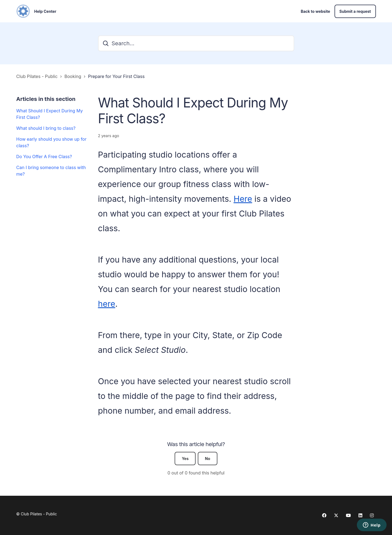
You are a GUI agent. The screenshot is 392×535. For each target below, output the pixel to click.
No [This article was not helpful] (207, 458)
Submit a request (355, 11)
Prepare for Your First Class (116, 76)
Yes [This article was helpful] (185, 458)
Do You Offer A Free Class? (44, 156)
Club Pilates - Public (37, 76)
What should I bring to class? (46, 128)
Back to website (315, 11)
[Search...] (196, 43)
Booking (73, 76)
